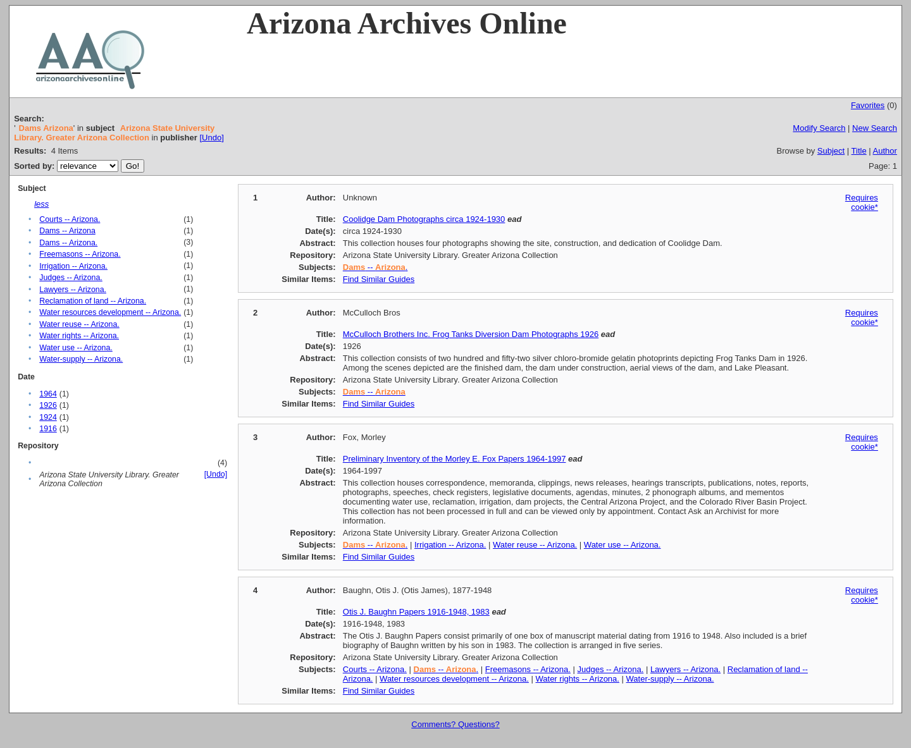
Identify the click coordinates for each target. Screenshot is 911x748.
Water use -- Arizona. (75, 347)
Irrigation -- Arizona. (73, 266)
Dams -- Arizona (67, 230)
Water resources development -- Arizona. (110, 312)
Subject (831, 151)
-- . (375, 267)
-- (374, 391)
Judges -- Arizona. (70, 277)
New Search (874, 128)
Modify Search (819, 128)
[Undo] (211, 137)
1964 (47, 393)
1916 (47, 428)
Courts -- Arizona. (69, 219)
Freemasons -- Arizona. (79, 254)
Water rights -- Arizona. (79, 335)
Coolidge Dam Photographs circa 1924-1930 (424, 219)
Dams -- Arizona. (68, 242)
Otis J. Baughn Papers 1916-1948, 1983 (416, 611)
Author (885, 151)
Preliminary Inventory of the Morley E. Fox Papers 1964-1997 (454, 458)
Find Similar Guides (378, 279)
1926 (47, 405)
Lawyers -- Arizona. (72, 289)
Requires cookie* (861, 202)
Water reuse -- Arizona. (79, 324)
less (41, 204)
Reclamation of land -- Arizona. (92, 301)
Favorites (867, 105)
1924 (47, 417)
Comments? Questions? (455, 724)
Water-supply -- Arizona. (81, 359)
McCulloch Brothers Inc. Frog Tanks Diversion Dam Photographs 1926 (470, 334)
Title (859, 151)
